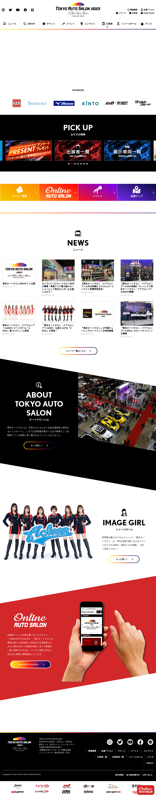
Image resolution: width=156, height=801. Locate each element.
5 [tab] (81, 164)
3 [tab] (75, 164)
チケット (122, 755)
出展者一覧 (102, 761)
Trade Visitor (149, 13)
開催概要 (133, 10)
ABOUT (149, 767)
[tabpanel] (28, 150)
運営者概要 (116, 779)
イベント (135, 755)
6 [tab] (84, 164)
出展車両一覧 (118, 761)
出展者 (134, 13)
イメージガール (136, 761)
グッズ (150, 761)
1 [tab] (69, 164)
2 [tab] (72, 164)
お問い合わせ (146, 779)
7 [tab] (87, 164)
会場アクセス (149, 10)
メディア (122, 13)
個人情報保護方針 (131, 779)
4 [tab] (78, 164)
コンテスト (148, 755)
